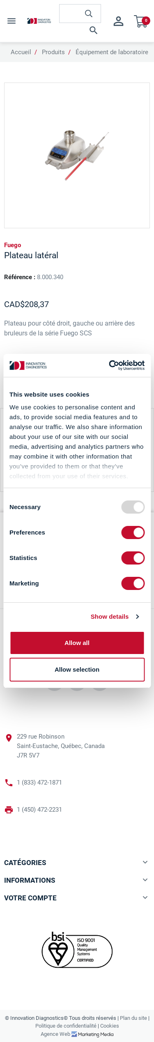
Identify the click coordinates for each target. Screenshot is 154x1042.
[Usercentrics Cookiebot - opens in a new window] (110, 365)
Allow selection (77, 669)
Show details (110, 616)
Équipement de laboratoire (112, 52)
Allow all (77, 642)
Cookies (109, 1026)
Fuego (12, 245)
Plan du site (133, 1018)
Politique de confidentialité (66, 1026)
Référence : (19, 277)
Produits (53, 52)
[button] (80, 30)
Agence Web (56, 1034)
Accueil (21, 52)
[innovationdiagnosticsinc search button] (88, 13)
